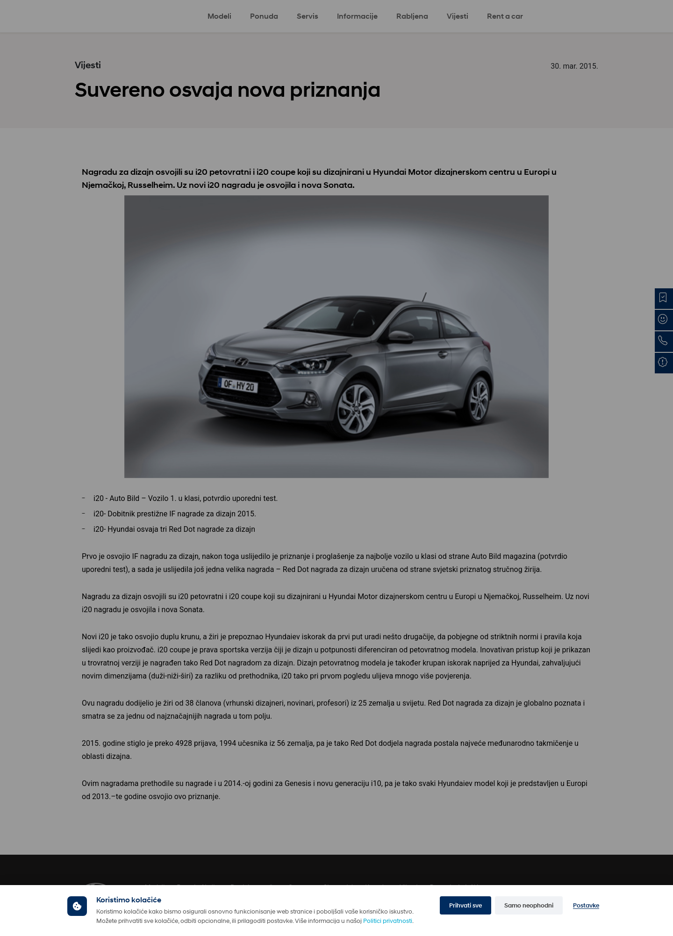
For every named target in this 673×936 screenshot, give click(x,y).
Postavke (586, 905)
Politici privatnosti (387, 920)
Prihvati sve (465, 905)
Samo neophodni (528, 905)
